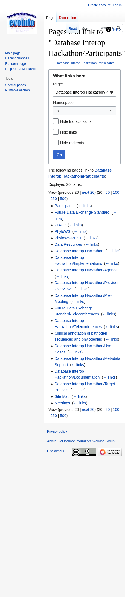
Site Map (61, 396)
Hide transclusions (75, 121)
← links (84, 206)
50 (108, 192)
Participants (64, 206)
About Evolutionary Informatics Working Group (81, 441)
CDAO (59, 225)
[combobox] (84, 92)
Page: (58, 84)
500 (63, 198)
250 (54, 198)
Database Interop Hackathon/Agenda (85, 270)
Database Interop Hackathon (78, 251)
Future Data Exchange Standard (81, 212)
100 (116, 192)
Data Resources (68, 244)
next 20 (88, 192)
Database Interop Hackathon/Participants (85, 63)
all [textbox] (58, 111)
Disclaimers (55, 451)
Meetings (62, 403)
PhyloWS (62, 231)
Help (117, 29)
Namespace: (64, 102)
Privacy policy (57, 431)
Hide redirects (72, 143)
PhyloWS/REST (68, 238)
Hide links (68, 132)
